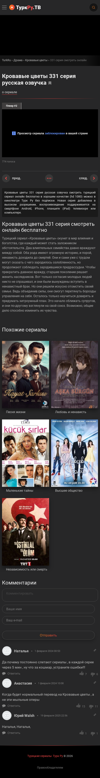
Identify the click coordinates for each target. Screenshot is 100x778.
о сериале (9, 92)
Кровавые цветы (36, 60)
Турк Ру (58, 756)
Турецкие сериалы (39, 756)
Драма (18, 60)
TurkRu (6, 60)
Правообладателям (50, 767)
